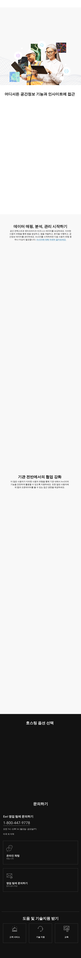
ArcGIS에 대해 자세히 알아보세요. (51, 239)
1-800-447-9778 (16, 823)
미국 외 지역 (8, 834)
